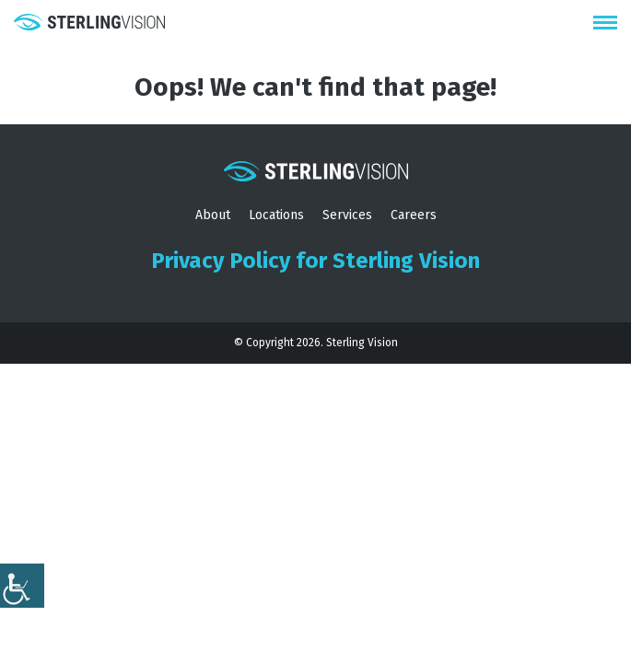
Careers (414, 215)
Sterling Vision (362, 342)
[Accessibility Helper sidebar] (22, 586)
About (212, 215)
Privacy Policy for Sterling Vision (315, 260)
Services (347, 215)
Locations (276, 215)
